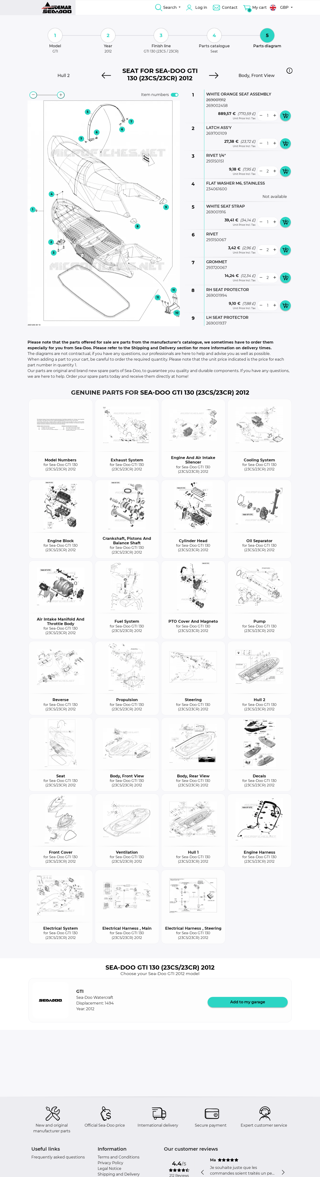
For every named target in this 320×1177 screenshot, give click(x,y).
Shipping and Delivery (119, 1174)
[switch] (174, 95)
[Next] (213, 75)
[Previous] (106, 75)
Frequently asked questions (58, 1157)
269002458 (217, 105)
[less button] (260, 115)
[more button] (274, 115)
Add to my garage (247, 1002)
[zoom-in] (61, 95)
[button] (289, 70)
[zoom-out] (33, 95)
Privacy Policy (110, 1163)
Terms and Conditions (118, 1157)
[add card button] (285, 115)
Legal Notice (109, 1168)
